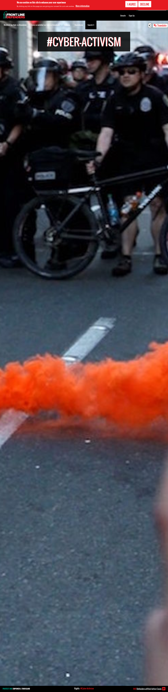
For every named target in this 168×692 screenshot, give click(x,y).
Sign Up (132, 15)
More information (83, 5)
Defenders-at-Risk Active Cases (147, 688)
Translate (162, 25)
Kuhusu (67, 24)
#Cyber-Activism (87, 688)
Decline (144, 4)
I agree (131, 4)
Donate (123, 15)
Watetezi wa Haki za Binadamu (15, 24)
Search (91, 24)
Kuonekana (79, 24)
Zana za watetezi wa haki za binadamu (45, 24)
